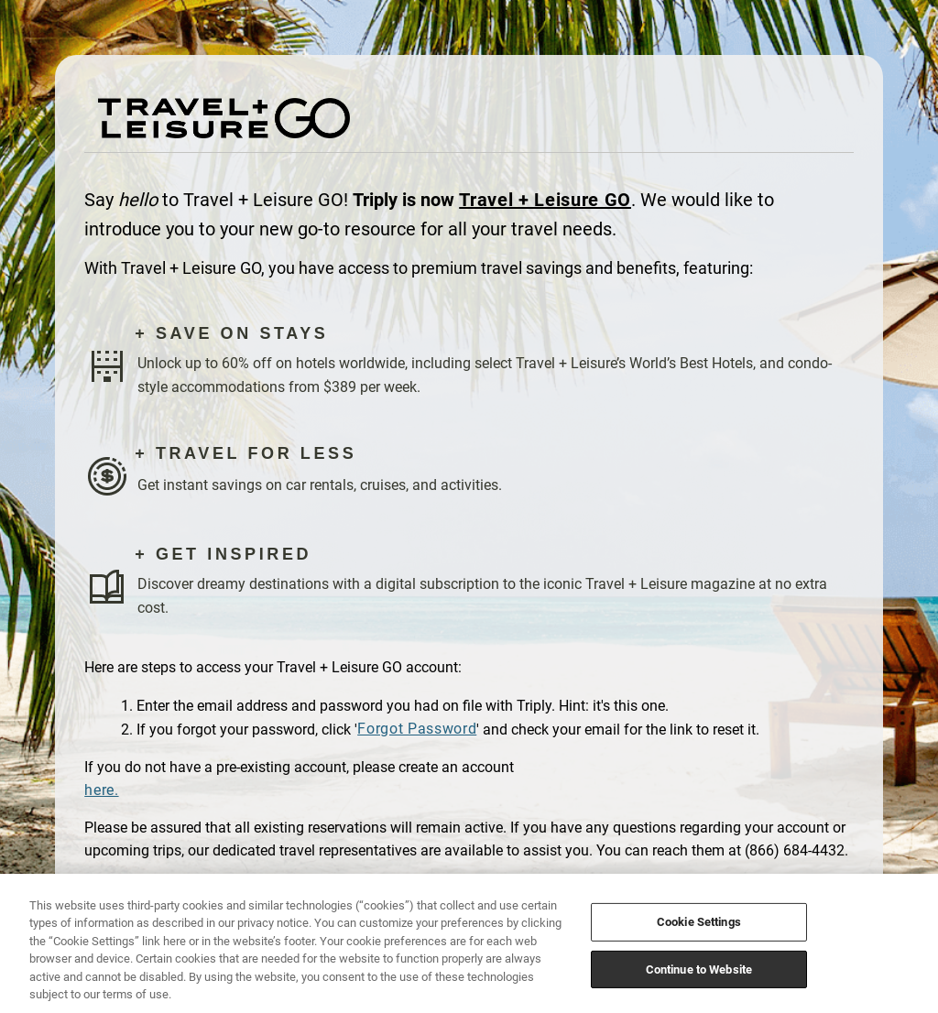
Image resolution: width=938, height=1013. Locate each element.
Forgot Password (416, 728)
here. (101, 790)
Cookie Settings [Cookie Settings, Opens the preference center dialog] (699, 922)
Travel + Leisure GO (545, 200)
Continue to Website (699, 968)
